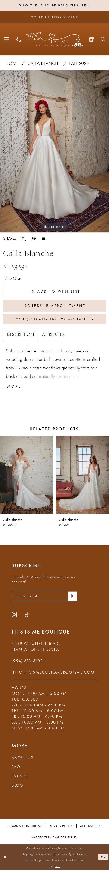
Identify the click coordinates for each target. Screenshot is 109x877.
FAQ (16, 773)
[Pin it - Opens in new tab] (34, 239)
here (57, 873)
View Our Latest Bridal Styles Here (53, 5)
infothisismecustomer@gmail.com (53, 679)
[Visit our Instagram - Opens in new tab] (14, 621)
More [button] (15, 392)
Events (20, 782)
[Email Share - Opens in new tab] (44, 239)
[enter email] (44, 603)
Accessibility (90, 833)
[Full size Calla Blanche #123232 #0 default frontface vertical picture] (54, 152)
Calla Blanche (44, 63)
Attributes (53, 339)
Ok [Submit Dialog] (103, 864)
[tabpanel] (54, 152)
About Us (22, 764)
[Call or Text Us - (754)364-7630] (18, 39)
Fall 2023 (79, 63)
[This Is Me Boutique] (55, 40)
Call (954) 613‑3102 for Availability (55, 324)
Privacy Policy (61, 833)
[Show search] (103, 40)
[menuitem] (7, 40)
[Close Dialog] (5, 864)
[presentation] (26, 480)
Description (20, 339)
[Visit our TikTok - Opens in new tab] (27, 621)
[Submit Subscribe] (72, 603)
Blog (17, 792)
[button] (7, 40)
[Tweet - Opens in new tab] (24, 239)
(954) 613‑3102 (27, 667)
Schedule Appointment (55, 309)
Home (12, 63)
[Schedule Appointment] (54, 17)
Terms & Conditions (25, 833)
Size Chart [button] (15, 279)
